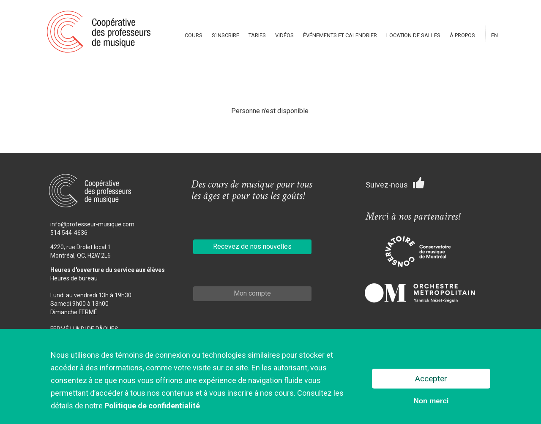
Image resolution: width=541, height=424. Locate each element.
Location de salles (413, 35)
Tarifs (257, 35)
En (494, 35)
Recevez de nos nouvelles (252, 246)
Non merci (430, 401)
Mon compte (252, 293)
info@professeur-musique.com (92, 224)
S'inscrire (225, 35)
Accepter (431, 379)
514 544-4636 (68, 232)
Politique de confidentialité (152, 406)
